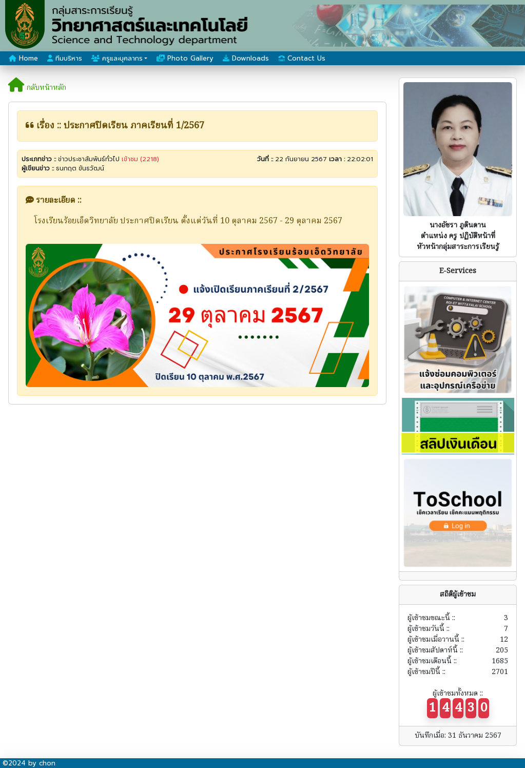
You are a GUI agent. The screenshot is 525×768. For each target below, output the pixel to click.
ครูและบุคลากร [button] (117, 58)
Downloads (246, 58)
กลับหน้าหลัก (37, 87)
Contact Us (301, 58)
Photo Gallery (185, 58)
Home (23, 58)
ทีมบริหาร (64, 58)
